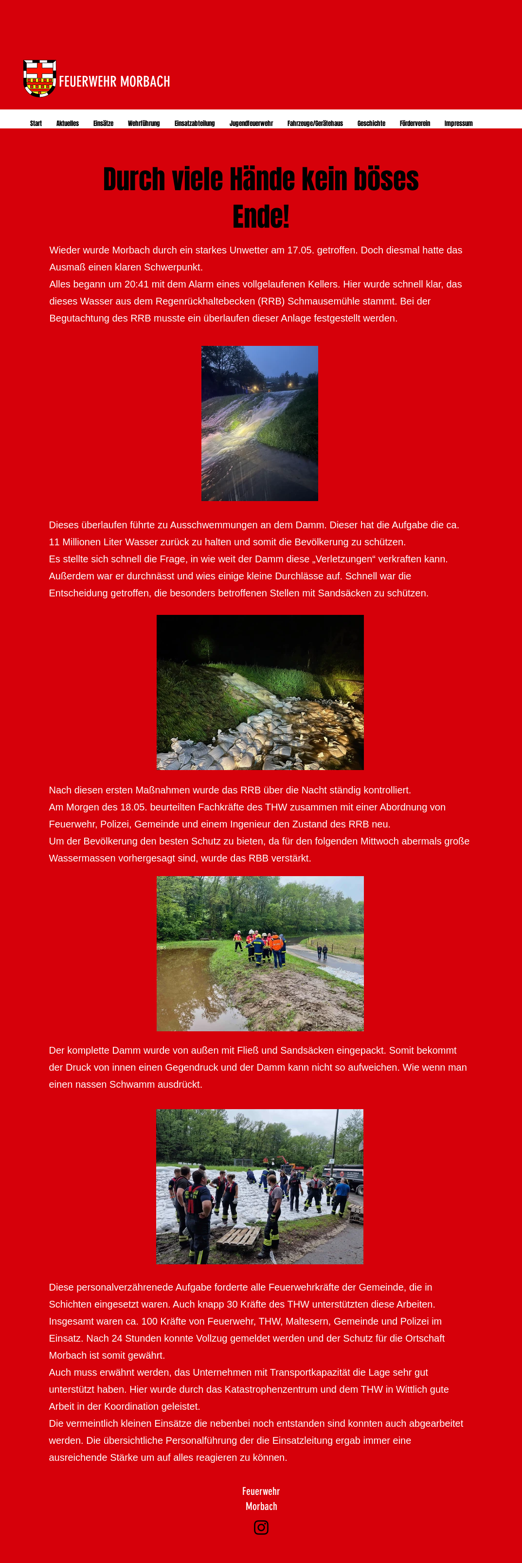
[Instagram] (261, 1527)
